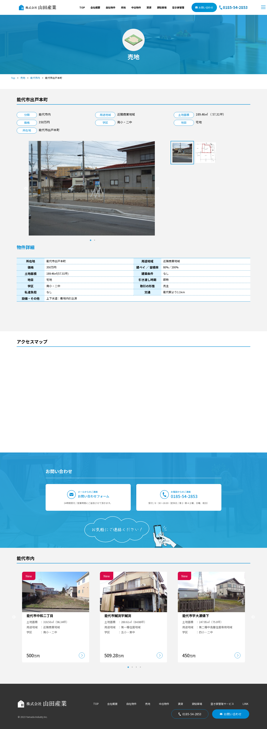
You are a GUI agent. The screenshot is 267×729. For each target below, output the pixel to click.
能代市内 (35, 78)
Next (157, 188)
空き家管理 (178, 7)
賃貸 (148, 7)
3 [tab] (136, 667)
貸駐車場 (162, 7)
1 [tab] (90, 240)
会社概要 (95, 7)
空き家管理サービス (222, 704)
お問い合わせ (204, 7)
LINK (245, 704)
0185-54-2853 (190, 714)
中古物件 (136, 7)
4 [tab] (140, 667)
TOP (82, 7)
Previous (26, 188)
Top (13, 78)
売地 (123, 7)
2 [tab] (94, 240)
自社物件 (110, 7)
